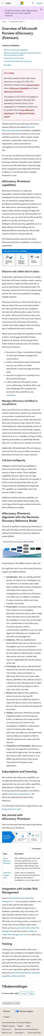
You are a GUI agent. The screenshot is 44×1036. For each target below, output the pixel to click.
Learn (4, 22)
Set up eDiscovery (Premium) (7, 860)
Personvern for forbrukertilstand (25, 1029)
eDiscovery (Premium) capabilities (16, 50)
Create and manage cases (7, 875)
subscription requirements (19, 794)
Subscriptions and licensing (13, 58)
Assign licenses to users (11, 809)
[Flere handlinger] (40, 22)
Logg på (39, 3)
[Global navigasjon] (2, 3)
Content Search (32, 85)
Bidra (28, 1026)
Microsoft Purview (16, 22)
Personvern (6, 1029)
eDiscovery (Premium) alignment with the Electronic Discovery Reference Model (22, 54)
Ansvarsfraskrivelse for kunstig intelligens (16, 1022)
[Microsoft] (22, 3)
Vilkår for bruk (7, 1033)
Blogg (20, 1026)
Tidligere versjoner (8, 1026)
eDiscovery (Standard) (19, 88)
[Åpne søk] (33, 3)
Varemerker (19, 1033)
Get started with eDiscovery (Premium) (18, 61)
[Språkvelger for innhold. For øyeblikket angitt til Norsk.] (6, 1011)
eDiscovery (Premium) (13, 91)
